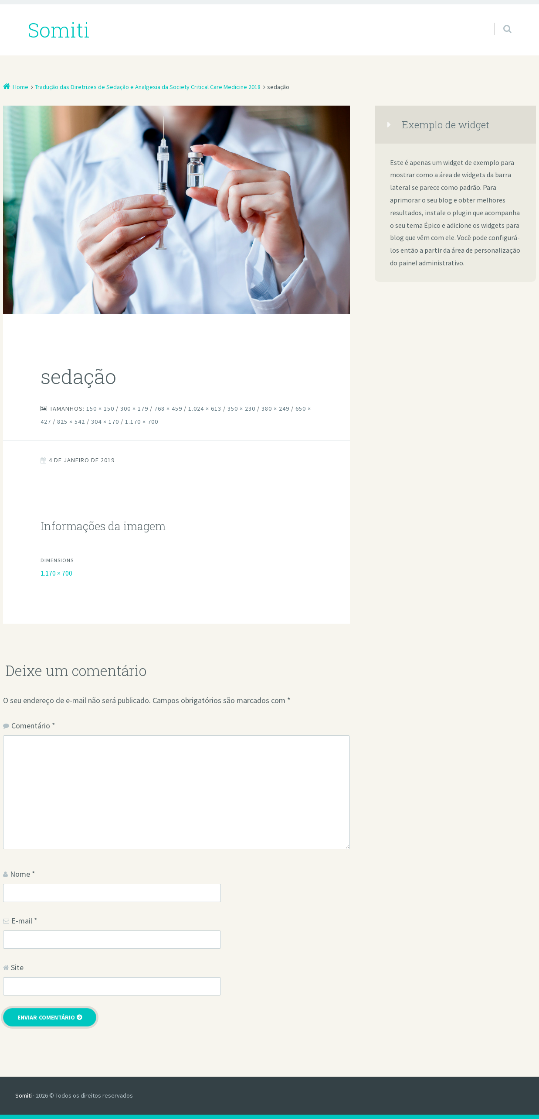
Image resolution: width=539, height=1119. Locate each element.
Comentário (33, 726)
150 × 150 (100, 408)
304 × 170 (105, 422)
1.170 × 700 (141, 422)
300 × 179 (134, 408)
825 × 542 (71, 422)
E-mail (24, 921)
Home (20, 87)
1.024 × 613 (204, 408)
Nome (22, 874)
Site (17, 967)
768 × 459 (168, 408)
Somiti (23, 1095)
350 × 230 (241, 408)
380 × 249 (275, 408)
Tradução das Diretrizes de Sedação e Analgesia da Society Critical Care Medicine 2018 (148, 87)
